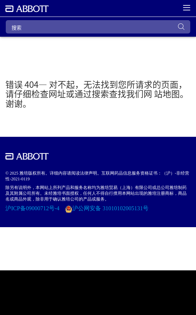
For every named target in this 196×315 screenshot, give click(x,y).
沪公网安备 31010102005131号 (110, 208)
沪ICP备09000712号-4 (33, 208)
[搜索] (98, 26)
